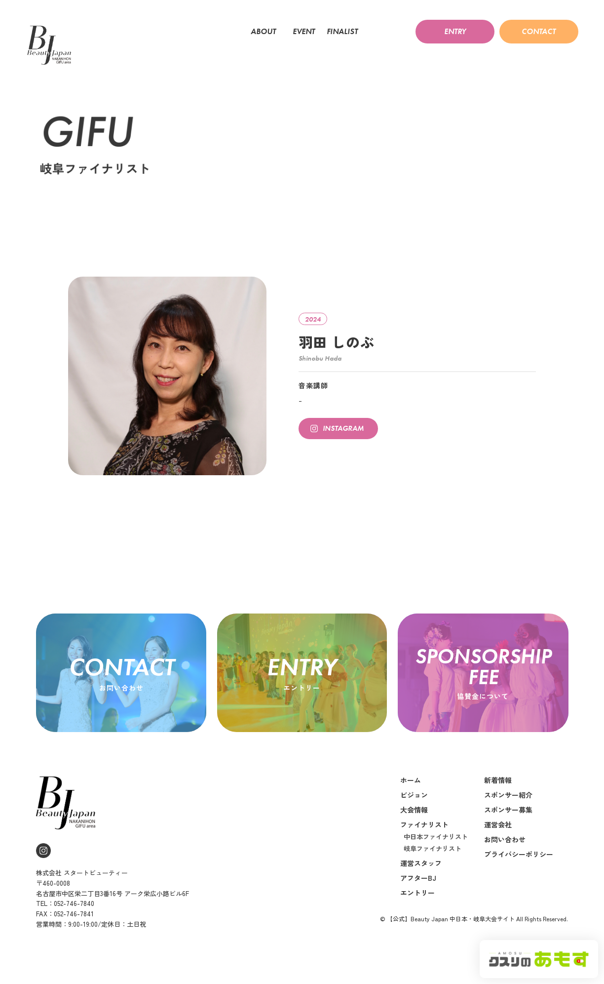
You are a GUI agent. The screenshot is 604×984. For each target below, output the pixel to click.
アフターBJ (418, 877)
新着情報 (498, 780)
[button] (454, 31)
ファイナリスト (424, 824)
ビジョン (414, 794)
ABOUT (266, 32)
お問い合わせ (505, 839)
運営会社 (498, 824)
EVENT (304, 32)
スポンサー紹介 (508, 794)
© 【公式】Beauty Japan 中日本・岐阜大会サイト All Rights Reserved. (474, 918)
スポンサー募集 (508, 809)
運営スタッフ (421, 863)
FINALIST (345, 32)
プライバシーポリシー (518, 854)
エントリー (417, 892)
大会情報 (414, 809)
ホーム (410, 780)
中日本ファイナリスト (436, 836)
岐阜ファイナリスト (432, 848)
